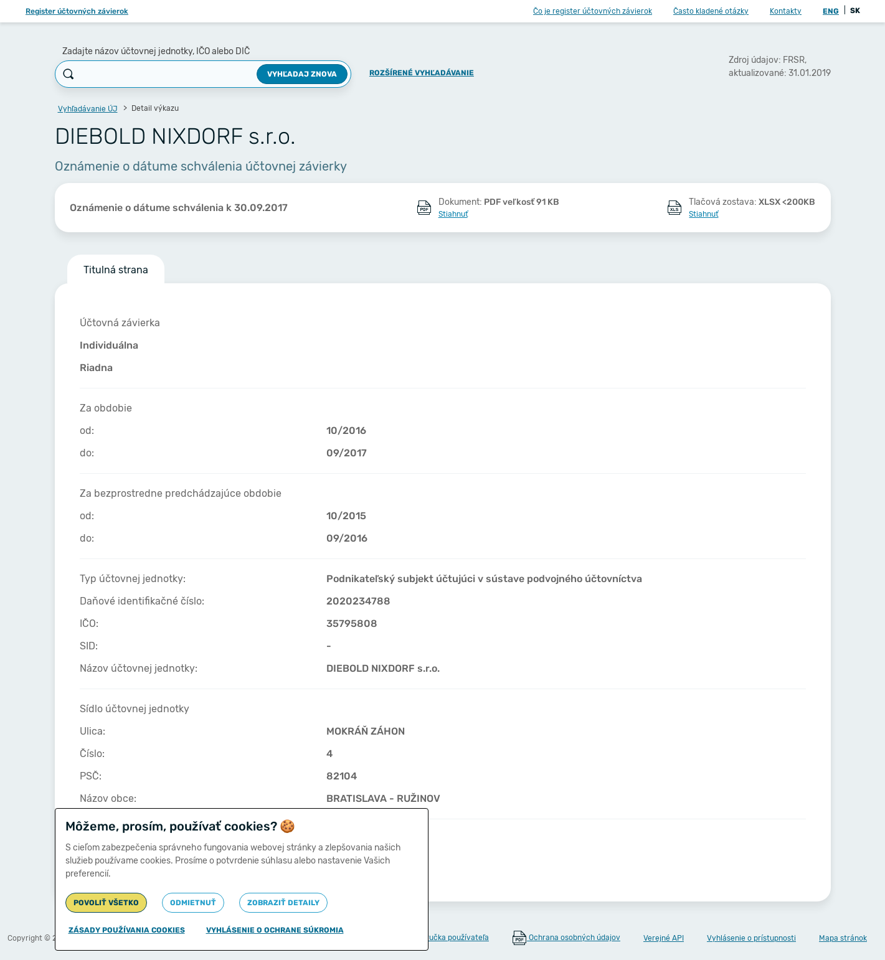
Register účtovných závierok (77, 11)
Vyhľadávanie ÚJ (88, 109)
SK (855, 10)
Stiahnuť (453, 214)
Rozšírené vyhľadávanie (421, 72)
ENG (831, 11)
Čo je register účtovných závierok (592, 11)
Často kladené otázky (711, 11)
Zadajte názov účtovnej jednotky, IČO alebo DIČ (156, 51)
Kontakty (786, 11)
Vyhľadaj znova (302, 74)
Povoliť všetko (106, 902)
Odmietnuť (193, 902)
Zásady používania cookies (127, 930)
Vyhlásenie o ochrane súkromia (275, 930)
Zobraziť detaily (283, 902)
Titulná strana (115, 270)
